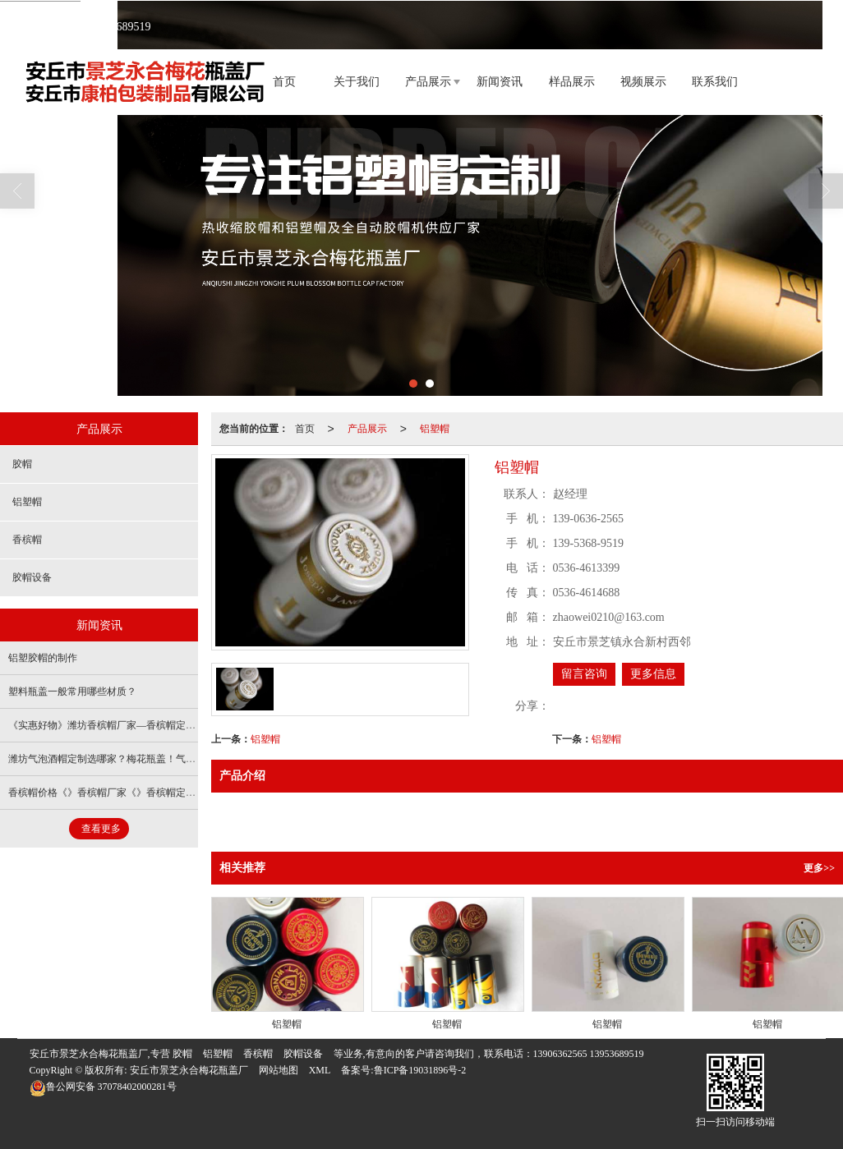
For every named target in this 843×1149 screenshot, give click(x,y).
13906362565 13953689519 (588, 1053)
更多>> (819, 867)
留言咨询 (584, 673)
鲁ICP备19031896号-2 (420, 1069)
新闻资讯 (500, 81)
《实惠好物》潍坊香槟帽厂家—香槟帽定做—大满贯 (121, 724)
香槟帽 (27, 539)
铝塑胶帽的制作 (42, 657)
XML (320, 1069)
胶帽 (22, 463)
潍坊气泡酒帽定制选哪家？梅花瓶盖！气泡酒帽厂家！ (126, 758)
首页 (284, 81)
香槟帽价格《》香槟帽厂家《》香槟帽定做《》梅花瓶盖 (131, 791)
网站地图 (278, 1069)
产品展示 (428, 81)
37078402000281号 (103, 1086)
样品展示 (572, 81)
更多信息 (653, 673)
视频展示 (643, 81)
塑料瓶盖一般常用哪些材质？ (72, 690)
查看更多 (101, 828)
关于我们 (357, 81)
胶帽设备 (32, 576)
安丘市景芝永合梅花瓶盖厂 (189, 1069)
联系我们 (715, 81)
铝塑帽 (434, 428)
